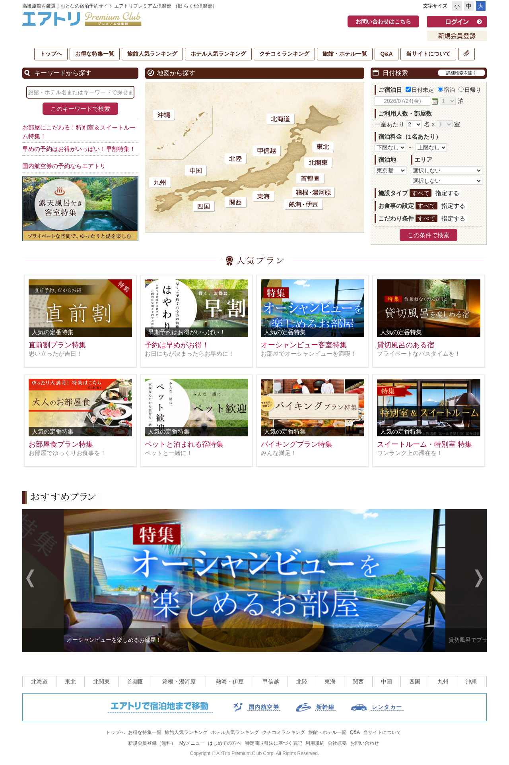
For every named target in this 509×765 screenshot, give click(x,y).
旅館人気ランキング (152, 53)
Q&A (386, 53)
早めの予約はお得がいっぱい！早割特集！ (79, 148)
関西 (358, 681)
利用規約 (314, 743)
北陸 (301, 681)
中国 (386, 681)
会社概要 (337, 743)
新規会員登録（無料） (152, 743)
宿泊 (446, 90)
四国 (414, 681)
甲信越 (270, 681)
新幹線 (325, 707)
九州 (443, 681)
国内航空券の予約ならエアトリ (64, 166)
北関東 (101, 681)
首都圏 (135, 681)
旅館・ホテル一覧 (344, 53)
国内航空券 (264, 707)
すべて (420, 193)
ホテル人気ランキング (218, 53)
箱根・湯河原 (179, 681)
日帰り (469, 90)
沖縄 (471, 681)
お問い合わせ (364, 743)
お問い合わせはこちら (383, 21)
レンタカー (387, 707)
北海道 (39, 681)
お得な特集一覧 (94, 53)
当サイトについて (428, 53)
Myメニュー (192, 743)
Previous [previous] (30, 579)
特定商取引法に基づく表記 (273, 743)
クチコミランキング (284, 53)
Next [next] (479, 579)
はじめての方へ (224, 743)
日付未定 (420, 90)
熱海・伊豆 (230, 681)
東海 (330, 681)
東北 (70, 681)
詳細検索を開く (461, 72)
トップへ (51, 53)
